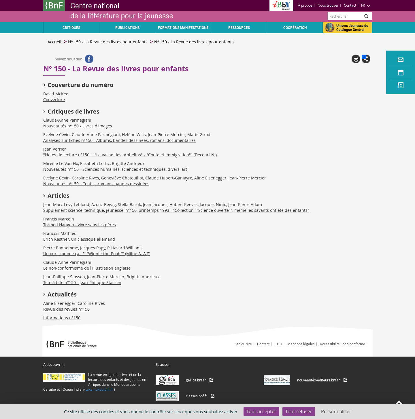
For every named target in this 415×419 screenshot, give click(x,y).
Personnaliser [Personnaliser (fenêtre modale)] (336, 411)
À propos (305, 5)
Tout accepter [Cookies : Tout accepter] (261, 411)
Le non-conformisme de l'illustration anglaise (87, 268)
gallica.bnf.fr (196, 380)
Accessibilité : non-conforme (342, 344)
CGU (278, 344)
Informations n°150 (61, 317)
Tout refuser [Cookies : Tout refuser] (298, 411)
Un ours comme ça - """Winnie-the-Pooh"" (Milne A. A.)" (96, 253)
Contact (350, 5)
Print (356, 59)
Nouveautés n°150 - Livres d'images (77, 126)
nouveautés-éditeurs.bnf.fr (318, 380)
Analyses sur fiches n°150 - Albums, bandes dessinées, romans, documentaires (119, 140)
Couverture (54, 99)
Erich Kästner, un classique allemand (79, 239)
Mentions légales (301, 344)
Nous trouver (328, 5)
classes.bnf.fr (196, 396)
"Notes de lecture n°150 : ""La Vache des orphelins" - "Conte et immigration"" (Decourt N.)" (130, 154)
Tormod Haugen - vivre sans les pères (79, 224)
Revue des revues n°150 (66, 309)
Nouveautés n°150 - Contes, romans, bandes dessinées (96, 183)
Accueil (54, 42)
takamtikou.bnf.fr (99, 389)
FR (366, 5)
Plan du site (242, 344)
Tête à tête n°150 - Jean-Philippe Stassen (82, 282)
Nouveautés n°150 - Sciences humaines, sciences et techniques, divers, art (115, 169)
